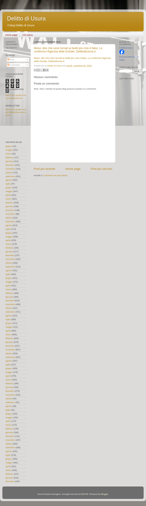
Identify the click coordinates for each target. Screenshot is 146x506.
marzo (8, 154)
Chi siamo (27, 35)
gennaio (9, 161)
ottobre (8, 172)
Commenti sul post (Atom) (55, 175)
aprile (8, 195)
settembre (10, 176)
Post (10, 59)
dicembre (9, 165)
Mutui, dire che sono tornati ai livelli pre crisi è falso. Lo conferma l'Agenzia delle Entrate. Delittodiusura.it (68, 50)
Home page (11, 35)
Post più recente (44, 168)
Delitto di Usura (26, 18)
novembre (10, 169)
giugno (8, 146)
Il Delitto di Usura (125, 48)
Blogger (104, 494)
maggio (8, 150)
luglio (8, 184)
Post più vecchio (101, 168)
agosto (8, 180)
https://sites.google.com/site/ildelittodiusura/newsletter (15, 112)
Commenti (13, 65)
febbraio (9, 157)
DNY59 (84, 494)
